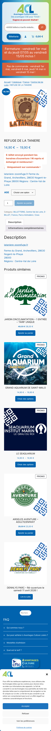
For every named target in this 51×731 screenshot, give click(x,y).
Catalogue (16, 82)
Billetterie (13, 36)
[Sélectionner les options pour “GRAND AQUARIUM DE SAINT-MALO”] (25, 399)
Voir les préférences (25, 721)
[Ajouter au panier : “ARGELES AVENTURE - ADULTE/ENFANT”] (25, 533)
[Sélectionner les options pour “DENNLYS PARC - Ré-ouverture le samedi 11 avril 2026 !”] (25, 597)
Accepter (25, 706)
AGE (6, 192)
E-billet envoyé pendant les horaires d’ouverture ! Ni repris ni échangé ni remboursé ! (25, 158)
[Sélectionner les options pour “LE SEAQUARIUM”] (25, 464)
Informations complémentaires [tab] (26, 228)
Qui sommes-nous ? (15, 627)
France (26, 82)
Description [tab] (14, 222)
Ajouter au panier (24, 203)
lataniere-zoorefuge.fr (16, 244)
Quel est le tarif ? (14, 650)
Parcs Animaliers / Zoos (29, 215)
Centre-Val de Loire (34, 212)
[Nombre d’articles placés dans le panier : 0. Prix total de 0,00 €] (37, 36)
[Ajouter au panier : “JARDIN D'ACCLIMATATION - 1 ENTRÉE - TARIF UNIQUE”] (25, 333)
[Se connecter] (25, 36)
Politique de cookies (24, 727)
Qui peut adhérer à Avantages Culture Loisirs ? (27, 635)
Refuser (25, 713)
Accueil (7, 82)
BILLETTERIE (19, 212)
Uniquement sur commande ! (23, 167)
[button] (47, 674)
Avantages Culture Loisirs (26, 14)
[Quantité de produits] (8, 203)
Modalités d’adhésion (16, 643)
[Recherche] (42, 27)
